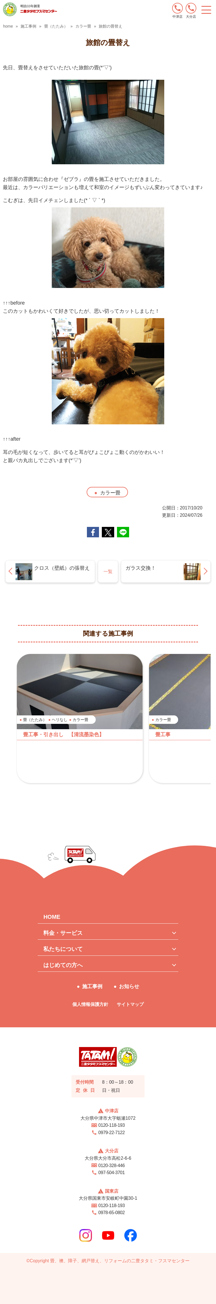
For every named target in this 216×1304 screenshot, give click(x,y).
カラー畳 (110, 493)
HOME (51, 917)
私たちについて (63, 949)
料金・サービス (63, 933)
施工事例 (92, 986)
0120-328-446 (111, 1165)
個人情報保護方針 (90, 1004)
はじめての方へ (63, 965)
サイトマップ (130, 1004)
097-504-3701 (111, 1172)
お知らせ (129, 986)
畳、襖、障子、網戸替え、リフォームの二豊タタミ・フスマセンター (120, 1260)
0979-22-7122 (111, 1132)
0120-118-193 (111, 1125)
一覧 (108, 571)
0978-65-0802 (111, 1212)
